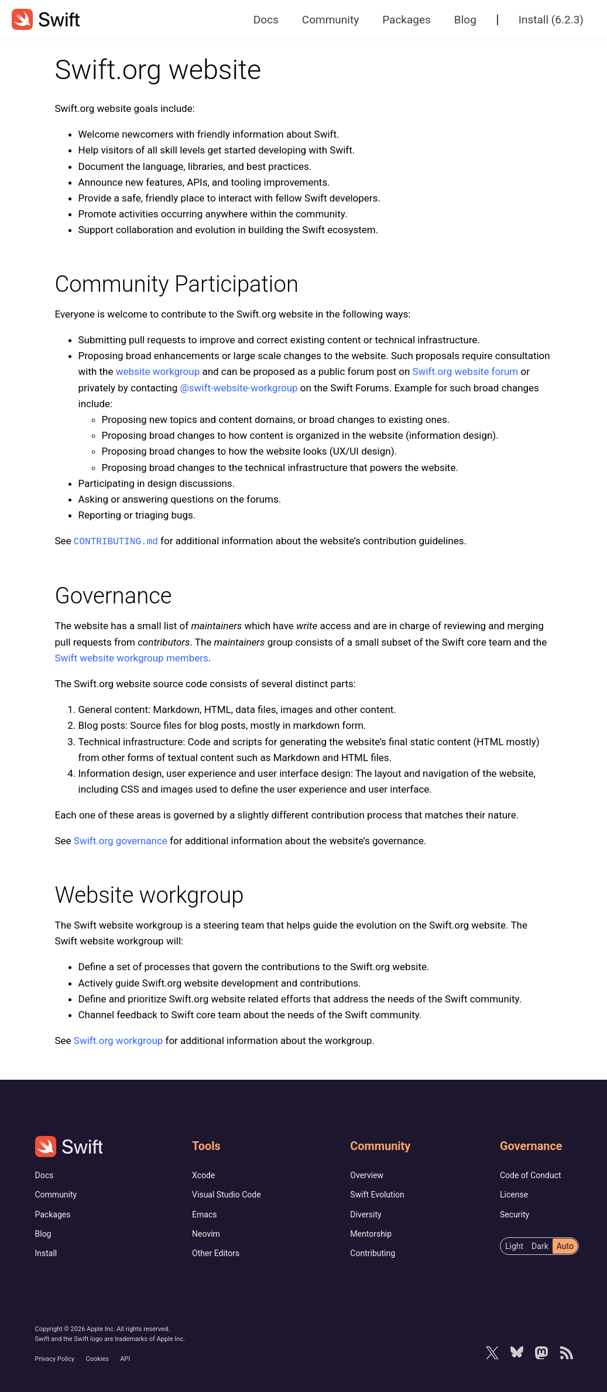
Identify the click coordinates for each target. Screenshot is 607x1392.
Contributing (372, 1253)
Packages (53, 1214)
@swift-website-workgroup (239, 388)
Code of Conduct (530, 1175)
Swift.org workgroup (118, 1040)
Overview (366, 1175)
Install (46, 1253)
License (514, 1194)
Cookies (96, 1359)
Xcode (203, 1175)
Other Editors (215, 1253)
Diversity (365, 1214)
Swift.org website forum (466, 371)
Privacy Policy (55, 1359)
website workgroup (158, 371)
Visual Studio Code (226, 1194)
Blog (43, 1234)
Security (514, 1214)
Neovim (206, 1234)
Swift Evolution (377, 1194)
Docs (44, 1175)
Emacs (204, 1214)
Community (56, 1194)
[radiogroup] (539, 1246)
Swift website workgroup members (131, 658)
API (125, 1359)
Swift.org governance (120, 841)
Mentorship (371, 1234)
